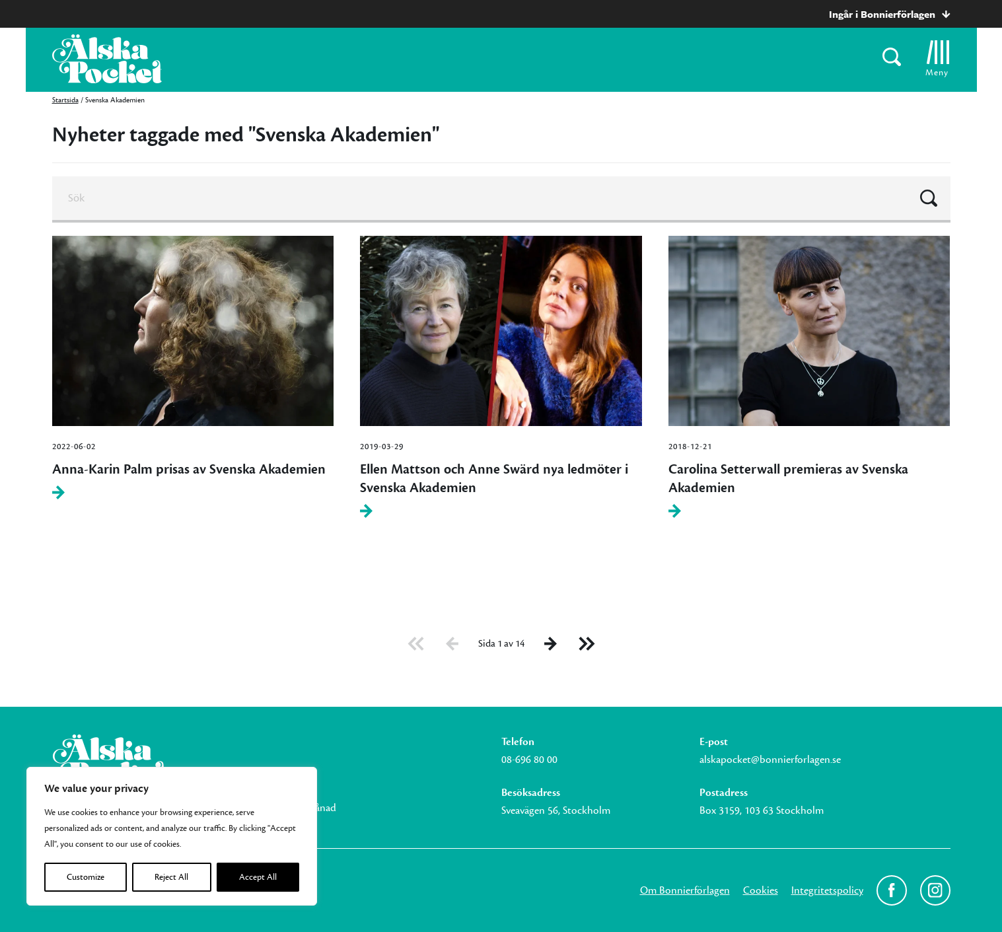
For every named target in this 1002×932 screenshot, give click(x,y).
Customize (85, 877)
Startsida (65, 100)
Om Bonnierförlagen (685, 890)
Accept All (258, 877)
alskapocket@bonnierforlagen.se (770, 759)
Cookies (760, 890)
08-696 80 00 (529, 759)
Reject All (171, 877)
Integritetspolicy (827, 890)
